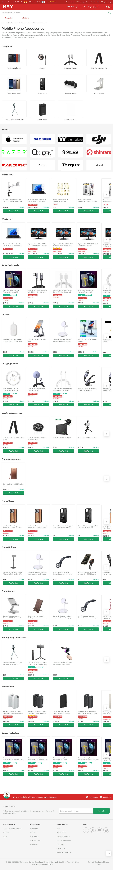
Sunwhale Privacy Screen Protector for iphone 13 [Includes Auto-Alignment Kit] (87, 291)
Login (90, 7)
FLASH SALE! (50, 2)
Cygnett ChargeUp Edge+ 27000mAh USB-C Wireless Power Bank (61, 712)
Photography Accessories (14, 119)
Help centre (93, 797)
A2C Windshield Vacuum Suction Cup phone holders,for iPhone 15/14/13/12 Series (63, 573)
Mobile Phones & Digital (17, 23)
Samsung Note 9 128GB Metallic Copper (13, 485)
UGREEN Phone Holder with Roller (37, 340)
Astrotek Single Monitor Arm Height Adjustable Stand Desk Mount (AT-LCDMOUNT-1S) (12, 200)
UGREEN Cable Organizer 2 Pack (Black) (13, 438)
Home (3, 23)
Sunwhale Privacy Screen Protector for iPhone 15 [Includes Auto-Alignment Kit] (88, 759)
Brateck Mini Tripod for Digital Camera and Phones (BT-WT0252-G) (12, 663)
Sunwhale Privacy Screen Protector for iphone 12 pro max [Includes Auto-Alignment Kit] (38, 759)
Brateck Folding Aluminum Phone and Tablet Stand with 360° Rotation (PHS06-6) (12, 617)
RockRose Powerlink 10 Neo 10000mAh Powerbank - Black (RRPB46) (87, 712)
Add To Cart (13, 210)
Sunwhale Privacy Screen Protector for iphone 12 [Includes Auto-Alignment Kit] (62, 759)
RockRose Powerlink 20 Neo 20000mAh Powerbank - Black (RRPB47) (37, 712)
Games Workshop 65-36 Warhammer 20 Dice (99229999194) (60, 200)
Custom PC (95, 2)
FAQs (58, 828)
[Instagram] (106, 832)
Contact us (107, 797)
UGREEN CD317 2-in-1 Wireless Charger (87, 340)
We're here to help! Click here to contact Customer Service (35, 797)
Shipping (59, 844)
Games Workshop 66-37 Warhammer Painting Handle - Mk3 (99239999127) (87, 200)
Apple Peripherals (14, 68)
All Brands (34, 844)
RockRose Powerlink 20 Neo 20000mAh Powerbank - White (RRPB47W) (13, 712)
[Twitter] (93, 832)
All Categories (35, 840)
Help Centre (60, 832)
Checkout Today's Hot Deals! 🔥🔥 (15, 2)
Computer (8, 18)
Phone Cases (42, 94)
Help (109, 2)
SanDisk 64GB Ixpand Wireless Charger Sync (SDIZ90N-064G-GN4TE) (13, 340)
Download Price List (63, 852)
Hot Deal (33, 832)
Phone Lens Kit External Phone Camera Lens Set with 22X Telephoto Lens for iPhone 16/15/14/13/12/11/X (62, 663)
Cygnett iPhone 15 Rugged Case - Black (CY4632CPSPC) (88, 526)
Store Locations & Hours (12, 828)
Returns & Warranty (63, 840)
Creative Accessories (99, 68)
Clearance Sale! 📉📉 (37, 2)
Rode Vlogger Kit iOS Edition (87, 437)
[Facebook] (86, 832)
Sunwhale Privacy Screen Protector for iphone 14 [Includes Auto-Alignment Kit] (12, 291)
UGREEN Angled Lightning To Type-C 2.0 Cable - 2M (87, 389)
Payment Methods (63, 836)
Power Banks (42, 119)
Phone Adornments (14, 94)
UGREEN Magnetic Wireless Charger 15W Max (36, 389)
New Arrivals (34, 836)
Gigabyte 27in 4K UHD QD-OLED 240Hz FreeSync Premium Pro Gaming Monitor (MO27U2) (63, 245)
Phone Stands (99, 94)
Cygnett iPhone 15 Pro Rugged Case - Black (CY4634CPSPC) (62, 526)
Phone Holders (70, 94)
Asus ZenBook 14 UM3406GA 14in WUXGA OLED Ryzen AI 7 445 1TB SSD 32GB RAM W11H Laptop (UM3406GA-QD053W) (37, 200)
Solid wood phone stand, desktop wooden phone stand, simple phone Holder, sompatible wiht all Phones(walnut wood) (37, 617)
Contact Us (60, 848)
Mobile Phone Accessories (37, 23)
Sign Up (97, 7)
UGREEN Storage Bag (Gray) (62, 437)
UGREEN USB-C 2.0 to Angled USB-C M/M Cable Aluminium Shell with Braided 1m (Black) (37, 291)
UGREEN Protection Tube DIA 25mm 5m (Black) (37, 438)
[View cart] (106, 7)
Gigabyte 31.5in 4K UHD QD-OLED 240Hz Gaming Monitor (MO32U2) (37, 245)
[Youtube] (100, 832)
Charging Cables (70, 68)
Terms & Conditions (95, 862)
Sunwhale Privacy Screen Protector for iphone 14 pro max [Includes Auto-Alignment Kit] (13, 759)
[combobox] (56, 12)
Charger (42, 68)
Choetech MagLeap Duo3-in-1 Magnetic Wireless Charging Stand (62, 340)
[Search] (109, 12)
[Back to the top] (108, 853)
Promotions (70, 2)
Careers (6, 832)
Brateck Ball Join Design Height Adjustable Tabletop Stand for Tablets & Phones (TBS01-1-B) (13, 573)
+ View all (98, 165)
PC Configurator (82, 2)
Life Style (25, 18)
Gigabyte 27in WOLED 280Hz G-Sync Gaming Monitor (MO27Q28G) (88, 245)
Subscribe (101, 811)
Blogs (103, 2)
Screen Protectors (70, 119)
